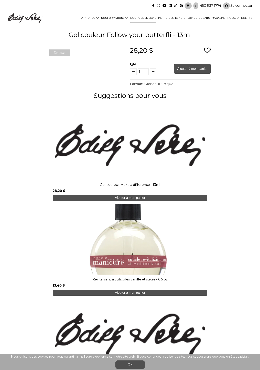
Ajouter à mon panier (192, 68)
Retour (60, 53)
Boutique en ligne (143, 16)
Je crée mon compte (130, 283)
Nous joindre (237, 16)
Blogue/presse (80, 333)
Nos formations (112, 16)
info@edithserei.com (85, 341)
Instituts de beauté (171, 16)
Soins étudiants (198, 16)
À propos (88, 16)
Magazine (218, 16)
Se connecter (237, 4)
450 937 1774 (210, 4)
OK (130, 364)
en (250, 16)
